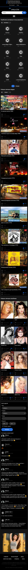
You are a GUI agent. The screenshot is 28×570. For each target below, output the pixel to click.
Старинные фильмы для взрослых (14, 3)
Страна (3, 410)
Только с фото (7, 426)
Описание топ (6, 455)
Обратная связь (7, 558)
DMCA (23, 558)
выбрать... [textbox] (5, 408)
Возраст (4, 421)
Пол (3, 405)
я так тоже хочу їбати (7, 515)
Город (3, 416)
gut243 (6, 452)
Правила (16, 558)
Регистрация (12, 5)
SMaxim (7, 435)
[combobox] (14, 408)
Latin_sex (7, 519)
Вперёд (17, 86)
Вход (18, 5)
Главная (6, 556)
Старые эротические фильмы (14, 2)
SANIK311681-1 (9, 512)
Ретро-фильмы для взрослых (14, 0)
